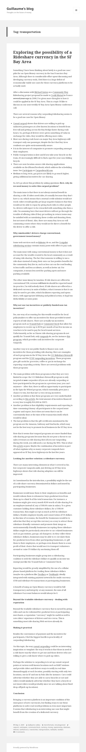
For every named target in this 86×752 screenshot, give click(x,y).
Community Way (60, 92)
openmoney (58, 727)
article (20, 446)
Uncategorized (60, 725)
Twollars (42, 574)
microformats (49, 725)
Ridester (42, 242)
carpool (16, 727)
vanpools (44, 336)
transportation (44, 730)
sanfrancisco (24, 730)
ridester (16, 730)
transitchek (34, 730)
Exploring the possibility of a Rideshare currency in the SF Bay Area (42, 57)
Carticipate (27, 170)
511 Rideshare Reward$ (62, 355)
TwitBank (53, 574)
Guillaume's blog (20, 8)
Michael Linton (41, 92)
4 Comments (20, 732)
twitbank (53, 730)
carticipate (23, 727)
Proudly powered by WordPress (25, 747)
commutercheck (34, 727)
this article (30, 399)
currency (44, 727)
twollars (60, 730)
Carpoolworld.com (44, 170)
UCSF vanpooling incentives (42, 358)
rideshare (66, 727)
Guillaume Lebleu (34, 725)
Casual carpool (20, 123)
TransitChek (35, 324)
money (50, 727)
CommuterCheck (51, 324)
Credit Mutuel (57, 95)
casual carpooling (41, 646)
